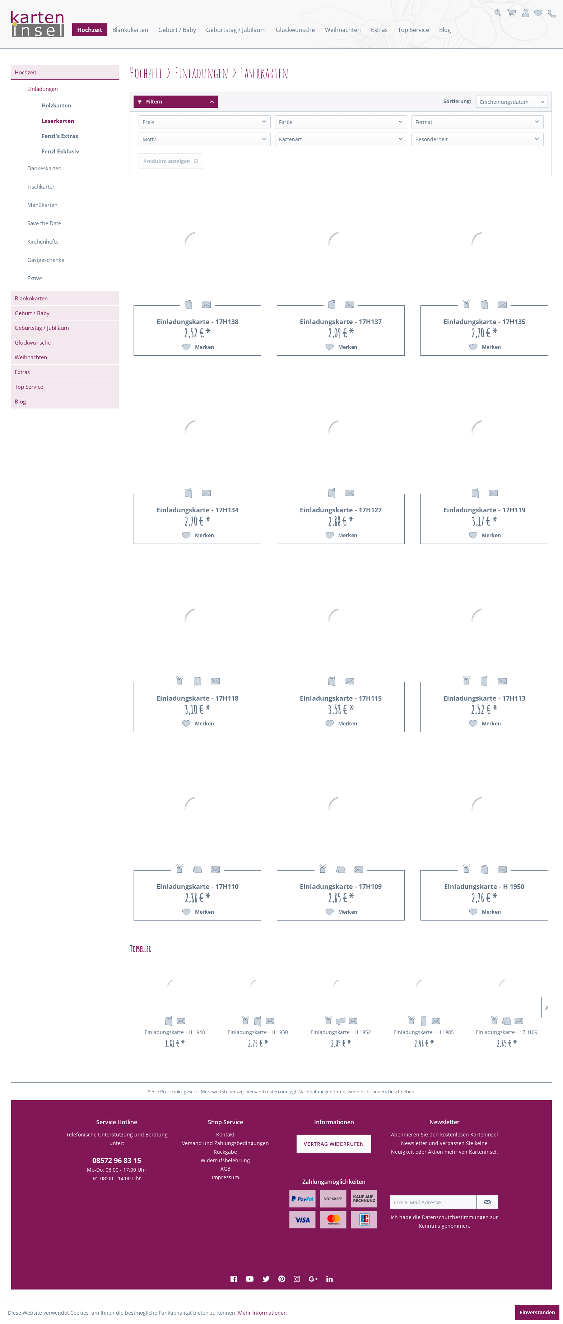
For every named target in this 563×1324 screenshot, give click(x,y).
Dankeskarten (44, 168)
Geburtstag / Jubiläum (42, 327)
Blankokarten (31, 298)
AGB (225, 1168)
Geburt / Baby (32, 313)
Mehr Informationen (262, 1312)
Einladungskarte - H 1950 (484, 886)
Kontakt (225, 1134)
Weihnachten (31, 357)
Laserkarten (58, 120)
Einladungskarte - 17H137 (341, 321)
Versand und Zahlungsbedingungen (225, 1143)
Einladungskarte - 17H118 (197, 698)
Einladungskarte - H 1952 (341, 1032)
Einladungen (42, 88)
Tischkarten (41, 186)
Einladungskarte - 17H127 (341, 510)
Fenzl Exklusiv (60, 151)
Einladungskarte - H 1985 (424, 1032)
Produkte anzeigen (171, 161)
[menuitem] (89, 29)
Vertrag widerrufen (334, 1143)
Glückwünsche (33, 342)
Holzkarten (56, 105)
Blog (20, 401)
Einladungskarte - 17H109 (341, 886)
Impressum (225, 1177)
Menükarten (42, 204)
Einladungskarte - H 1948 (175, 1032)
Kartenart (290, 139)
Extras (34, 278)
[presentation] (444, 1177)
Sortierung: (457, 101)
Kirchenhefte (43, 241)
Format (423, 122)
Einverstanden (537, 1312)
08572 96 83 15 (116, 1160)
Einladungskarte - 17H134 (197, 510)
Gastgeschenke (45, 259)
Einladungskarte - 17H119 (484, 510)
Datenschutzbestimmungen (455, 1217)
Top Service (29, 386)
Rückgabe (225, 1151)
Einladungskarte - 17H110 (197, 886)
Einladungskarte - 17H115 (341, 698)
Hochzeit (25, 72)
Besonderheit (431, 139)
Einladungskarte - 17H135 (484, 321)
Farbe (286, 122)
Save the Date (44, 223)
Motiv (149, 139)
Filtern (150, 101)
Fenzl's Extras (60, 135)
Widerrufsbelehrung (225, 1160)
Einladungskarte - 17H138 (197, 321)
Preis (148, 122)
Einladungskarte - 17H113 (484, 698)
